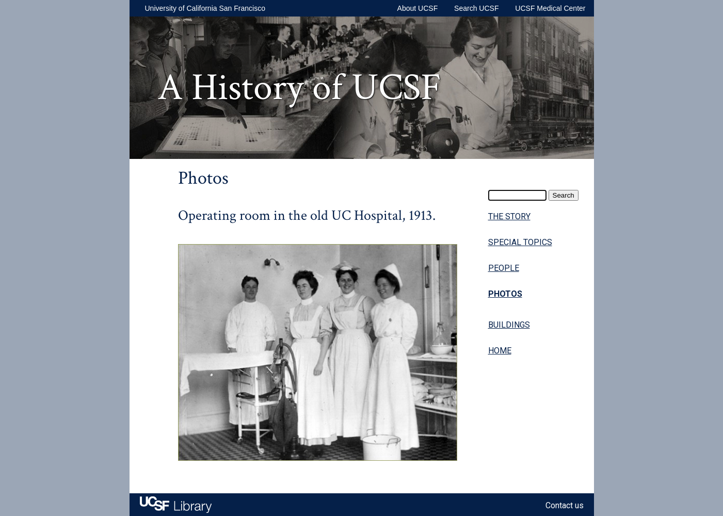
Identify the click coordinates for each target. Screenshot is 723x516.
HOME (499, 351)
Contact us (564, 505)
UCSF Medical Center (550, 8)
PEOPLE (503, 268)
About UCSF (417, 8)
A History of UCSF (299, 87)
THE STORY (509, 216)
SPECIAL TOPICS (520, 242)
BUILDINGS (509, 325)
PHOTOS (505, 294)
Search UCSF (476, 8)
